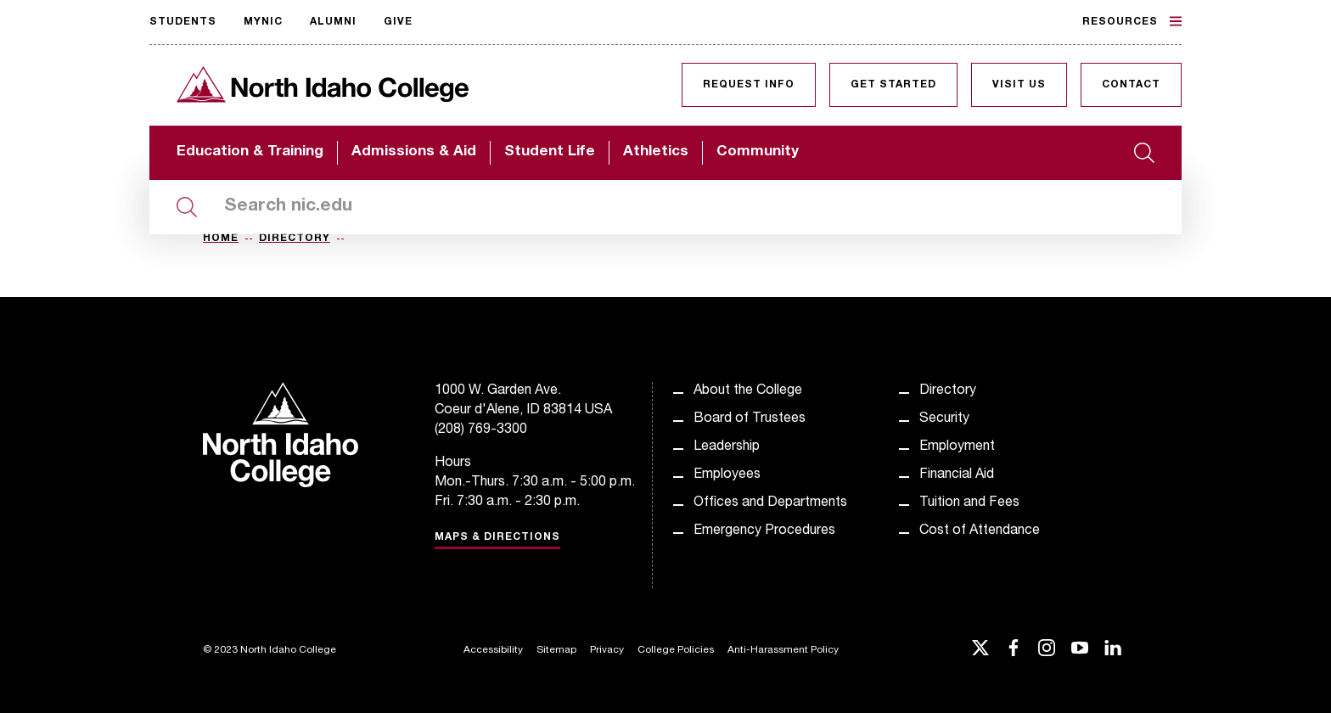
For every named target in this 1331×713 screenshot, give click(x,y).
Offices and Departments (770, 503)
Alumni (333, 22)
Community (757, 152)
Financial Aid (956, 475)
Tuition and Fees (969, 503)
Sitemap (556, 650)
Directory (294, 238)
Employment (957, 447)
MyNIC (263, 22)
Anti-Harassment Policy (783, 650)
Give (398, 22)
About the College (748, 391)
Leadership (727, 447)
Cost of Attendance (979, 531)
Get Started (893, 85)
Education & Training (250, 152)
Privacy (607, 650)
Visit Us (1019, 85)
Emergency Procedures (764, 531)
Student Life (549, 152)
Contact (1131, 85)
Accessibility (493, 650)
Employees (727, 475)
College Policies (675, 650)
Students (182, 22)
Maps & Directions (497, 537)
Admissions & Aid (413, 152)
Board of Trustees (750, 419)
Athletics (655, 152)
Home (221, 238)
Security (944, 419)
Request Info (749, 85)
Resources (1132, 21)
